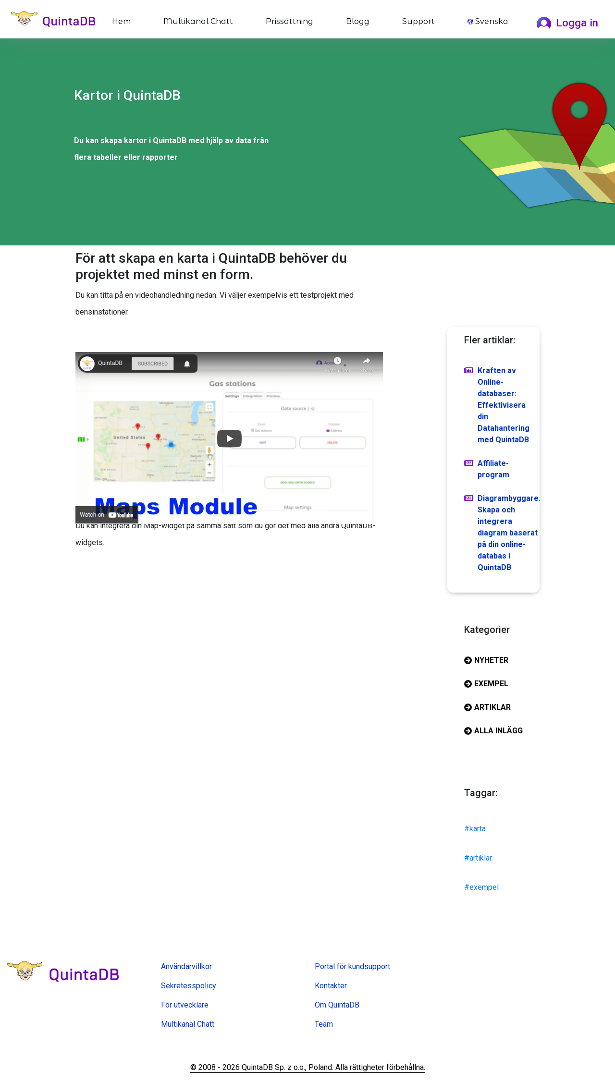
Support (418, 21)
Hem (123, 20)
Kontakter (331, 985)
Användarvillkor (186, 966)
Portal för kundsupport (352, 966)
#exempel (481, 887)
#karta (475, 828)
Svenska (487, 21)
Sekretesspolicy (188, 985)
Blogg (357, 21)
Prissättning (289, 21)
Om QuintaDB (337, 1004)
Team (324, 1024)
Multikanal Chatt (198, 21)
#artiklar (478, 857)
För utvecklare (185, 1004)
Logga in (567, 22)
